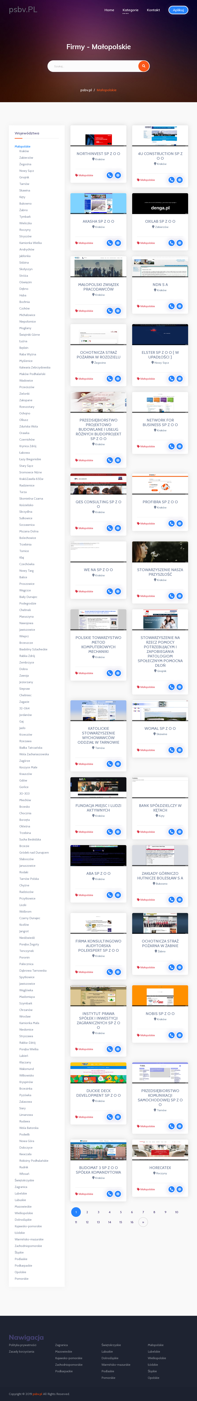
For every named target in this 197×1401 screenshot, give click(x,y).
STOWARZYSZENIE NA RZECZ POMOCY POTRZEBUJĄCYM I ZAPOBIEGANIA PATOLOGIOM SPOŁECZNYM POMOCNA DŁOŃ (160, 651)
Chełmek (25, 610)
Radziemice (27, 485)
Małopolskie (22, 146)
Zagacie (24, 702)
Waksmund (26, 1069)
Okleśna (24, 826)
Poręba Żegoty (29, 944)
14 (109, 1222)
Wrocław (25, 1016)
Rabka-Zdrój (27, 1042)
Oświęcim (25, 282)
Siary (22, 1108)
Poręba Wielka (28, 1049)
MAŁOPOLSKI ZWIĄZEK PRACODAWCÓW (98, 287)
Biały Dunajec (28, 597)
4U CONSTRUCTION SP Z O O (160, 156)
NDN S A (160, 284)
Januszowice (27, 865)
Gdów (23, 780)
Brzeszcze (26, 643)
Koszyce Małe (28, 767)
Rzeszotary (26, 407)
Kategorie (131, 10)
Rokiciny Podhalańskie (33, 1160)
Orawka (24, 433)
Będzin (23, 348)
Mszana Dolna (28, 531)
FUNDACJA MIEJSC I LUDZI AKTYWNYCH (98, 808)
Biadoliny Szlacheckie (33, 649)
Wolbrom (25, 911)
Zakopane (25, 400)
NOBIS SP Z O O (160, 1013)
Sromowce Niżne (30, 472)
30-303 (24, 793)
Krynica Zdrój (27, 446)
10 (176, 1212)
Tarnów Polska (29, 879)
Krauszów (25, 774)
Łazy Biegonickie (30, 459)
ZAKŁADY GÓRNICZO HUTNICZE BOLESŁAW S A (160, 875)
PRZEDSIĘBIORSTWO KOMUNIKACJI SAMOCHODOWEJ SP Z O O (160, 1097)
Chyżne (24, 885)
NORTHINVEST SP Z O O (98, 153)
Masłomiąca (27, 997)
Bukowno (25, 203)
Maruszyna (26, 616)
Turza (23, 492)
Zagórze (24, 761)
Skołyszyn (26, 269)
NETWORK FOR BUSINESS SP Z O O (160, 422)
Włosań (24, 1174)
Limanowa (26, 1115)
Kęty (22, 197)
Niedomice (26, 1029)
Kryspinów (26, 1082)
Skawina (24, 190)
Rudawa (24, 1121)
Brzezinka (25, 1088)
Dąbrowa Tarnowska (33, 970)
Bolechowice (27, 538)
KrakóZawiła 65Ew (31, 479)
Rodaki (23, 872)
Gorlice (24, 787)
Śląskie (19, 1252)
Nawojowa (26, 623)
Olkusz (23, 420)
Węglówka (26, 990)
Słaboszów (26, 859)
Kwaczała (25, 1154)
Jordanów (25, 715)
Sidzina (24, 262)
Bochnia (24, 302)
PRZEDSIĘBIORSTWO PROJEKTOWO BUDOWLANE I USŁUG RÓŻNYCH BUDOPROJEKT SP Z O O (98, 429)
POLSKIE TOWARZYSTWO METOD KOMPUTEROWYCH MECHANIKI (98, 644)
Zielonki (24, 393)
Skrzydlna (25, 511)
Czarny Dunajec (29, 918)
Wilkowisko (26, 1075)
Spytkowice (27, 977)
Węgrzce (25, 590)
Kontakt (153, 10)
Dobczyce (26, 1147)
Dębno (23, 289)
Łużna (23, 341)
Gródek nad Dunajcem (34, 852)
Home (109, 10)
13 (98, 1222)
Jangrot (24, 931)
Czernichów (27, 439)
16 (132, 1222)
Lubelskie (21, 1193)
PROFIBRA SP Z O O (160, 502)
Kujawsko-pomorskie (28, 1226)
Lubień (23, 1056)
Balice (23, 577)
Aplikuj (178, 10)
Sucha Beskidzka (30, 839)
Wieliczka (25, 223)
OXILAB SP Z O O (160, 221)
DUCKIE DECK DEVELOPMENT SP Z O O (98, 1093)
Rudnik (23, 1167)
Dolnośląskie (23, 1219)
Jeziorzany (26, 682)
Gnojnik (24, 177)
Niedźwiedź (27, 938)
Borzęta (24, 820)
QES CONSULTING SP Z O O (98, 504)
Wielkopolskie (24, 1213)
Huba (22, 295)
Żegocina (25, 164)
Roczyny (25, 230)
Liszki (22, 905)
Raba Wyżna (27, 354)
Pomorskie (22, 1278)
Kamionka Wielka (30, 243)
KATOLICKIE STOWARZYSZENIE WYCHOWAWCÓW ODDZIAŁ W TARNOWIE (98, 735)
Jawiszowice (27, 629)
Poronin (24, 957)
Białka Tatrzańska (30, 747)
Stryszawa (26, 1036)
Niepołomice (27, 321)
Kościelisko (26, 505)
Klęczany (25, 1062)
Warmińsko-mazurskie (29, 1239)
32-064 (24, 708)
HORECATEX (160, 1167)
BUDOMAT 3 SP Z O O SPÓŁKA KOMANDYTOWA (98, 1170)
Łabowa (24, 452)
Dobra (23, 669)
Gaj (21, 721)
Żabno (23, 210)
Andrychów (26, 249)
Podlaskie (21, 1259)
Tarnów (24, 184)
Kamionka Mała (29, 1023)
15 (120, 1222)
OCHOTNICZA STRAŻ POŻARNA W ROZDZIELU (98, 354)
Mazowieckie (23, 1206)
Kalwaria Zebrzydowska (34, 367)
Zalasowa (25, 1101)
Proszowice (27, 584)
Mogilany (25, 328)
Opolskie (20, 1272)
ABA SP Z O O (98, 873)
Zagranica (21, 1187)
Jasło (22, 728)
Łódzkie (20, 1233)
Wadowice (26, 380)
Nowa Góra (26, 1141)
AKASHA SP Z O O (98, 221)
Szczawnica (27, 525)
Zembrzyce (26, 662)
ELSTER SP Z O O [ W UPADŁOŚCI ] (160, 354)
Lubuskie (20, 1200)
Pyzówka (25, 1095)
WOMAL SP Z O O (160, 728)
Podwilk (24, 1134)
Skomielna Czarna (31, 498)
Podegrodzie (27, 603)
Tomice (24, 551)
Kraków (24, 151)
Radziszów (26, 892)
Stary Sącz (26, 466)
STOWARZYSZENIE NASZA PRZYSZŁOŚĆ (160, 572)
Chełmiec (25, 695)
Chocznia (25, 813)
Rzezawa (25, 741)
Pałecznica (26, 964)
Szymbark (25, 1003)
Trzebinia (25, 544)
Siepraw (24, 688)
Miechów (25, 800)
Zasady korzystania (21, 1351)
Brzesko (24, 806)
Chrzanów (26, 1010)
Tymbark (25, 216)
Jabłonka (24, 256)
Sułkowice (25, 518)
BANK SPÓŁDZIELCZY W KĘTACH (160, 808)
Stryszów (25, 236)
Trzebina (25, 833)
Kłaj (21, 557)
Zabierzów (26, 157)
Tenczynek (26, 951)
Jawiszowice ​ (27, 983)
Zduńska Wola (28, 426)
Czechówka (26, 564)
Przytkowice (27, 898)
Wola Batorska (28, 1128)
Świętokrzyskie (24, 1180)
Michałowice (27, 315)
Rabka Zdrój (27, 656)
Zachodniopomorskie (28, 1246)
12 (87, 1222)
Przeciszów (26, 387)
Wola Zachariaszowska (34, 754)
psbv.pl (86, 90)
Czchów (24, 308)
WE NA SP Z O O (98, 569)
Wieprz (24, 636)
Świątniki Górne (29, 334)
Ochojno (24, 413)
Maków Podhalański (32, 374)
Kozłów (24, 924)
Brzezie (24, 846)
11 (76, 1222)
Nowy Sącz (26, 171)
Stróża (23, 275)
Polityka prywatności (22, 1345)
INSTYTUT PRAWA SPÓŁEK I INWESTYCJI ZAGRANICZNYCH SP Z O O (98, 1020)
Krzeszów (25, 734)
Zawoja (24, 675)
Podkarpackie (23, 1265)
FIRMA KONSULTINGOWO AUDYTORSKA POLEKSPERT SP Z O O (98, 946)
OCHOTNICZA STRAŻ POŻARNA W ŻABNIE (160, 943)
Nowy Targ (26, 570)
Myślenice (26, 361)
